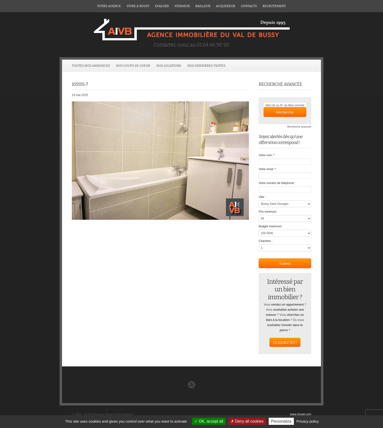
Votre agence (109, 6)
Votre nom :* (267, 155)
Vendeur (182, 6)
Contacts (249, 6)
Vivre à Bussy (138, 6)
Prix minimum (268, 211)
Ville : (262, 197)
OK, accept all (208, 421)
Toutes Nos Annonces (91, 65)
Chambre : (265, 241)
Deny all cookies (247, 421)
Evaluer (162, 6)
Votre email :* (267, 169)
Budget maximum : (271, 226)
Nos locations (168, 65)
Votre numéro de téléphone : (277, 183)
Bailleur (203, 6)
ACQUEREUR (225, 6)
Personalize (281, 421)
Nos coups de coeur (133, 65)
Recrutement (274, 6)
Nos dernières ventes (206, 65)
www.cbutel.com (300, 414)
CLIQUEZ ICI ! (285, 342)
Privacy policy (308, 421)
